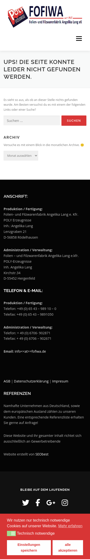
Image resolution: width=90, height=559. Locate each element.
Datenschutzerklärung (31, 381)
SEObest (42, 454)
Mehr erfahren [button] (70, 526)
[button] (11, 533)
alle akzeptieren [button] (67, 547)
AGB (7, 381)
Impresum (60, 381)
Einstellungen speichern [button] (29, 547)
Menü (79, 39)
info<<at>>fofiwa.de (30, 351)
